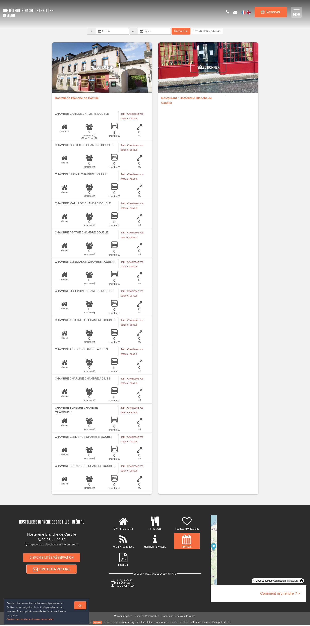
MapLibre (293, 581)
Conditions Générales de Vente (178, 617)
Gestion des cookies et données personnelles (30, 619)
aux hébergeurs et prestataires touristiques (145, 622)
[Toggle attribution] (301, 581)
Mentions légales (123, 617)
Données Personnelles (147, 617)
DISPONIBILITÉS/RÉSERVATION (51, 558)
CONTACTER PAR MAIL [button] (51, 570)
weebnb (97, 623)
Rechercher (181, 31)
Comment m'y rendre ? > (280, 594)
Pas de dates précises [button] (207, 31)
